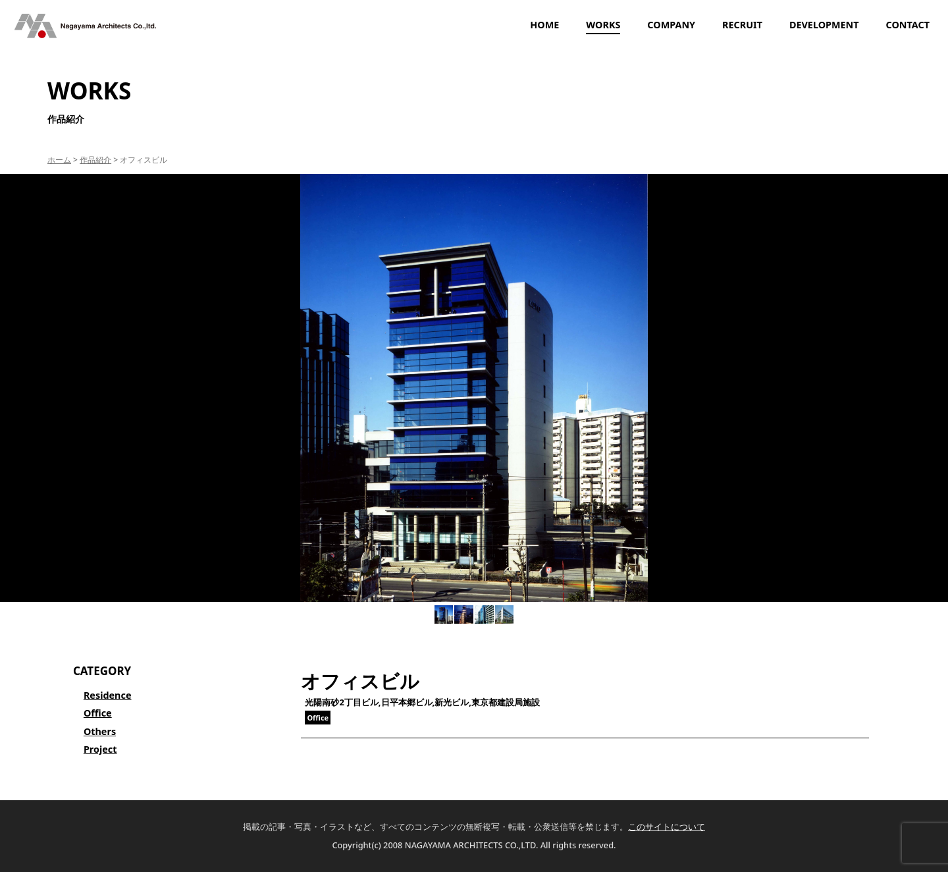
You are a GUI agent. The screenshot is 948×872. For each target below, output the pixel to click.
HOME (544, 24)
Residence (108, 695)
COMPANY (671, 24)
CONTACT (908, 24)
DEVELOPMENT (824, 24)
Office (98, 713)
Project (100, 749)
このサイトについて (666, 826)
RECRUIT (742, 24)
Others (100, 731)
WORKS (603, 24)
